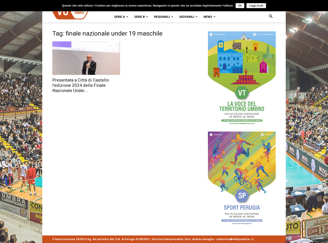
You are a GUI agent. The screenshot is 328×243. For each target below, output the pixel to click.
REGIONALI (163, 17)
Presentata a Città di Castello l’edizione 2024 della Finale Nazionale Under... (80, 85)
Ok (240, 5)
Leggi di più (256, 5)
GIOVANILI (188, 17)
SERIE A (121, 17)
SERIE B (141, 17)
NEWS (209, 17)
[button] (271, 17)
